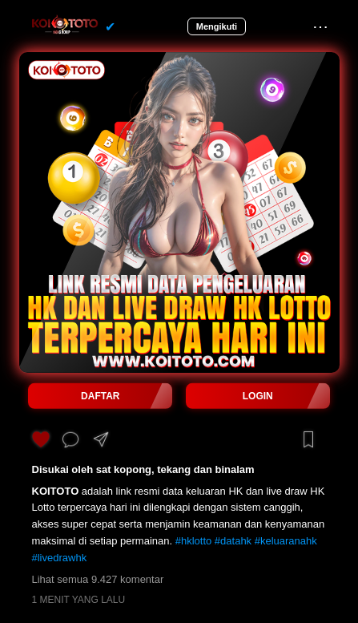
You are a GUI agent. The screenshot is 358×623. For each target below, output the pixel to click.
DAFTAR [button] (100, 396)
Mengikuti (216, 26)
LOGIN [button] (258, 396)
